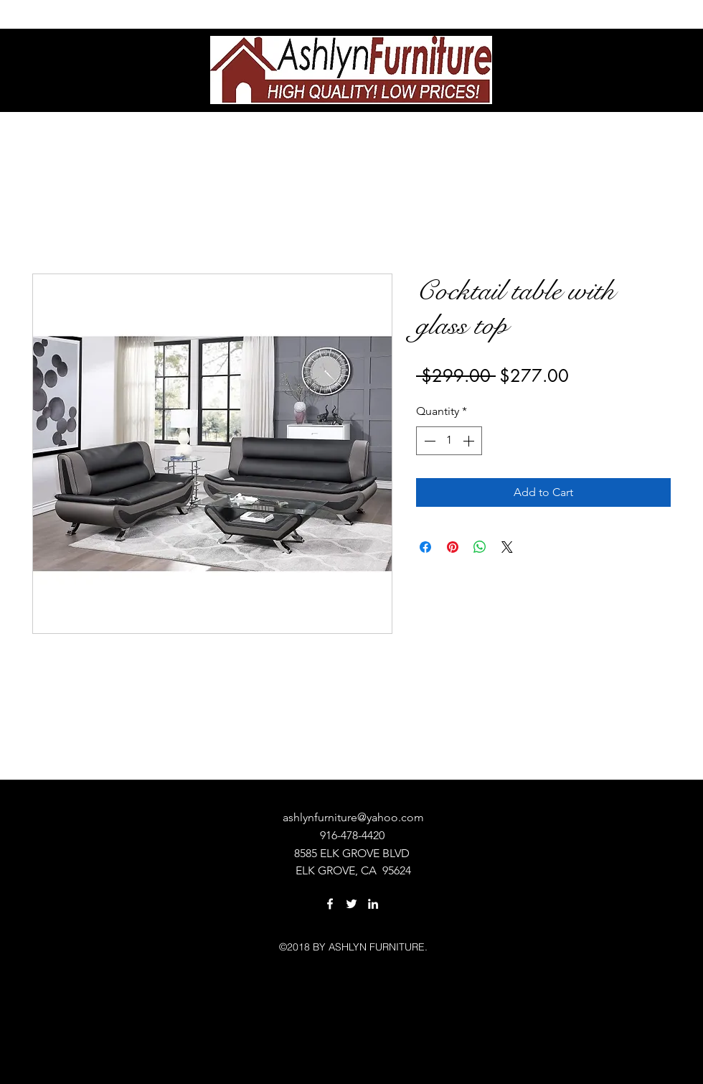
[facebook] (330, 904)
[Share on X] (507, 547)
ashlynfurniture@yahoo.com (353, 817)
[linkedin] (373, 904)
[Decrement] (428, 440)
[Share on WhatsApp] (480, 547)
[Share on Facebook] (425, 547)
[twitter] (351, 904)
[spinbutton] (449, 440)
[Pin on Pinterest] (452, 547)
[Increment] (470, 440)
